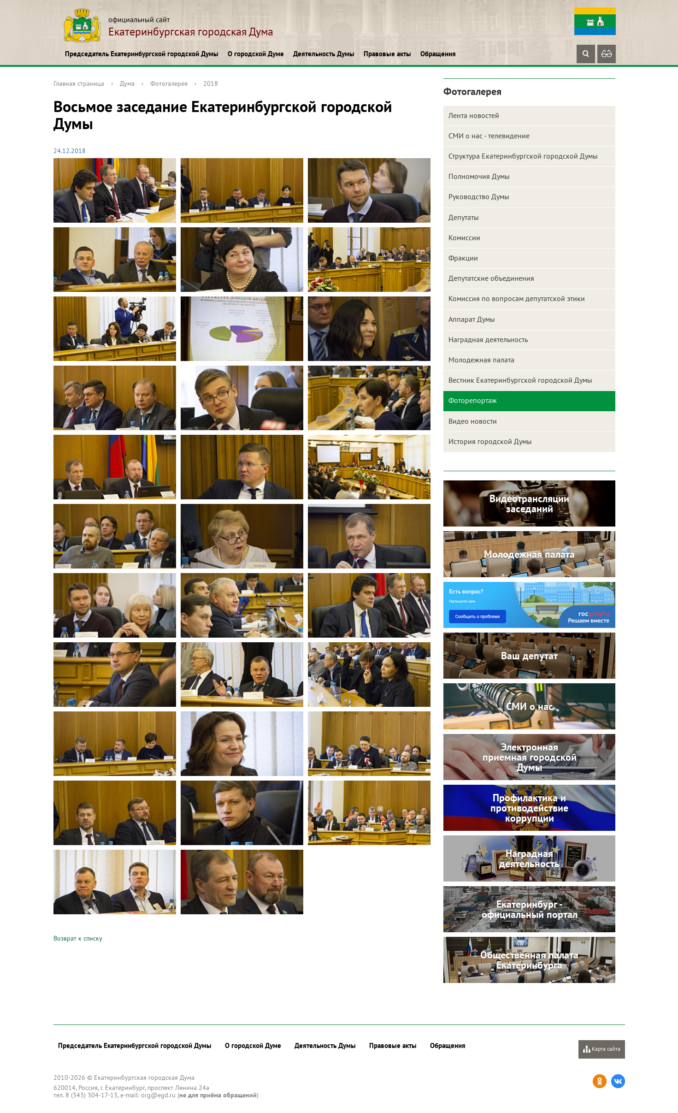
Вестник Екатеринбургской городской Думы (520, 380)
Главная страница (78, 83)
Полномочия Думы (479, 176)
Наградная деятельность (488, 339)
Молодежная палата (481, 359)
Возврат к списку (77, 938)
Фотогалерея (169, 83)
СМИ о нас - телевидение (489, 135)
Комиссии (464, 237)
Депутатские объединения (491, 278)
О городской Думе (256, 53)
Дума (127, 83)
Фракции (463, 257)
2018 (210, 83)
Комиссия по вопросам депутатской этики (516, 298)
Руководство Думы (478, 196)
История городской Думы (490, 441)
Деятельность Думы (323, 53)
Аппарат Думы (471, 319)
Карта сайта (601, 1049)
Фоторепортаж (472, 400)
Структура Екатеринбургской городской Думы (523, 155)
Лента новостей (473, 115)
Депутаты (463, 217)
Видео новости (472, 421)
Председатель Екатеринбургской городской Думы (141, 53)
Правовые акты (387, 53)
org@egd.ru (158, 1095)
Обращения (438, 53)
